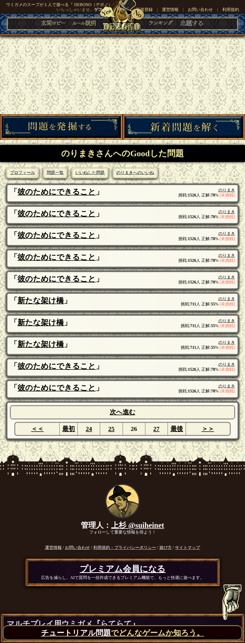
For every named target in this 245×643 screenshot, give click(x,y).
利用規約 (230, 9)
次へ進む (122, 412)
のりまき (226, 190)
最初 (68, 428)
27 (156, 428)
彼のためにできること (57, 192)
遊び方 (165, 547)
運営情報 (170, 9)
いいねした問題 (90, 172)
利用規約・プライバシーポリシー (124, 547)
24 (89, 428)
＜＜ (37, 428)
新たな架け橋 (41, 300)
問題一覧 (55, 172)
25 (111, 428)
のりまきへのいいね (135, 172)
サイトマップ (187, 547)
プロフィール (22, 172)
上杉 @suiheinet (137, 525)
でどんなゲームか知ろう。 (122, 633)
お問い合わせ (200, 9)
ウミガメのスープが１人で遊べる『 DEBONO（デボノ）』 (61, 4)
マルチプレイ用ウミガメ (73, 623)
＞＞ (208, 428)
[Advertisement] (122, 75)
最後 (176, 428)
